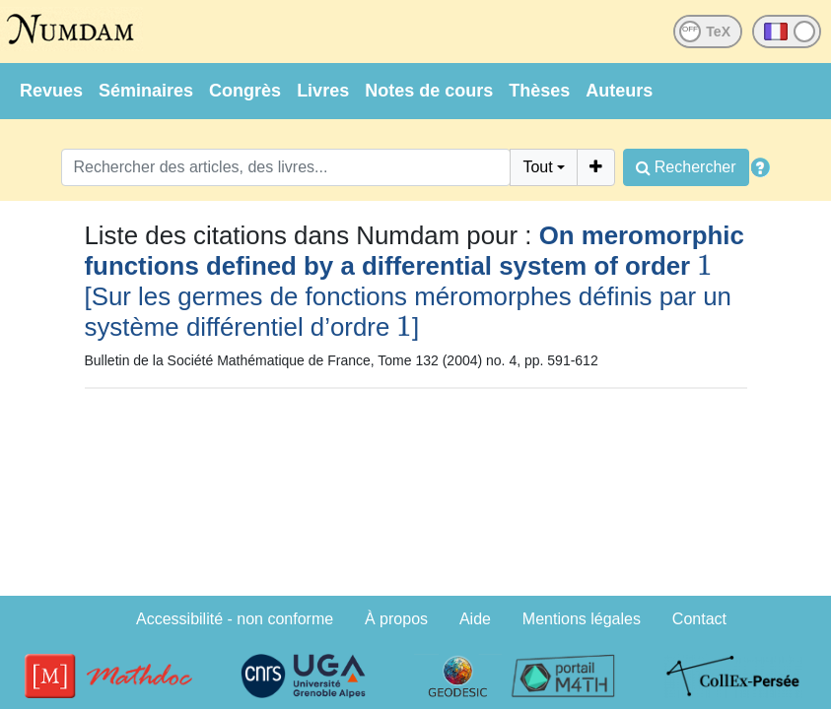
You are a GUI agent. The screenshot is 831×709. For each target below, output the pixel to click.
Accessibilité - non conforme (234, 619)
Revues (51, 90)
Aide (475, 619)
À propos (396, 619)
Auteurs (619, 90)
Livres (323, 90)
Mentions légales (581, 619)
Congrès (245, 90)
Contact (699, 619)
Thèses (539, 90)
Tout (537, 167)
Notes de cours (429, 90)
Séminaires (146, 90)
